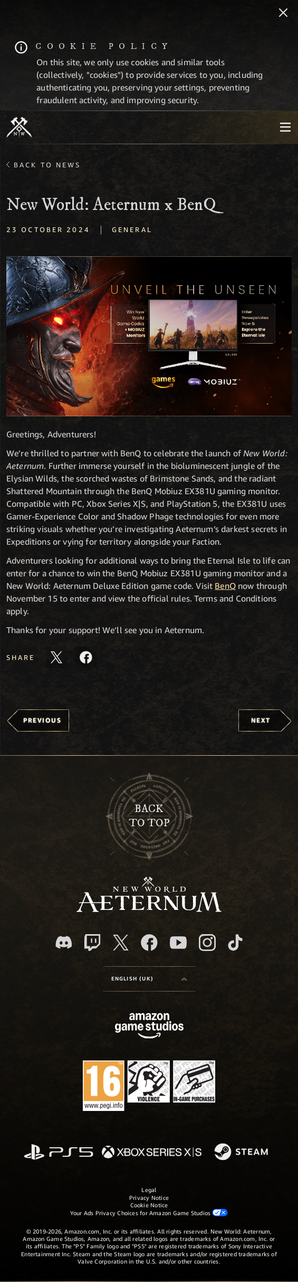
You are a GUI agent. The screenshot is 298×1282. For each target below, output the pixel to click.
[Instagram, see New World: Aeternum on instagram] (207, 942)
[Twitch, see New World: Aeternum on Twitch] (92, 942)
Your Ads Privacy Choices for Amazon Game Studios (149, 1212)
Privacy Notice (149, 1197)
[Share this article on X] (56, 657)
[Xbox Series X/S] (152, 1152)
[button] (149, 336)
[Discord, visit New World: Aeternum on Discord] (63, 942)
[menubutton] (285, 127)
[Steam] (242, 1152)
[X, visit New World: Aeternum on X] (121, 942)
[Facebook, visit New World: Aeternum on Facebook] (149, 942)
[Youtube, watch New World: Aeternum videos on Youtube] (178, 942)
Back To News (47, 165)
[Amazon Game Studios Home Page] (149, 1027)
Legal (148, 1189)
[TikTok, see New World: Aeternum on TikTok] (235, 942)
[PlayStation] (59, 1153)
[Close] (283, 13)
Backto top (149, 816)
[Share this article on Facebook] (86, 657)
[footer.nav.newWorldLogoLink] (149, 909)
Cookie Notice (149, 1204)
